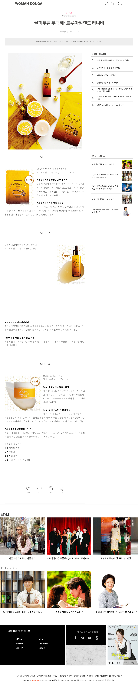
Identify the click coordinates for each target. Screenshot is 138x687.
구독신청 (19, 676)
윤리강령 (32, 676)
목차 (118, 663)
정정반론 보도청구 (51, 676)
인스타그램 (82, 638)
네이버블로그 (97, 638)
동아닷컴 (63, 676)
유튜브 (89, 638)
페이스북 (75, 638)
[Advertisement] (39, 301)
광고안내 (26, 676)
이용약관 (96, 676)
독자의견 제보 (40, 676)
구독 (126, 663)
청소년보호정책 (117, 676)
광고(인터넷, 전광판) (79, 676)
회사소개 (69, 676)
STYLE (69, 12)
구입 (133, 663)
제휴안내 (90, 676)
